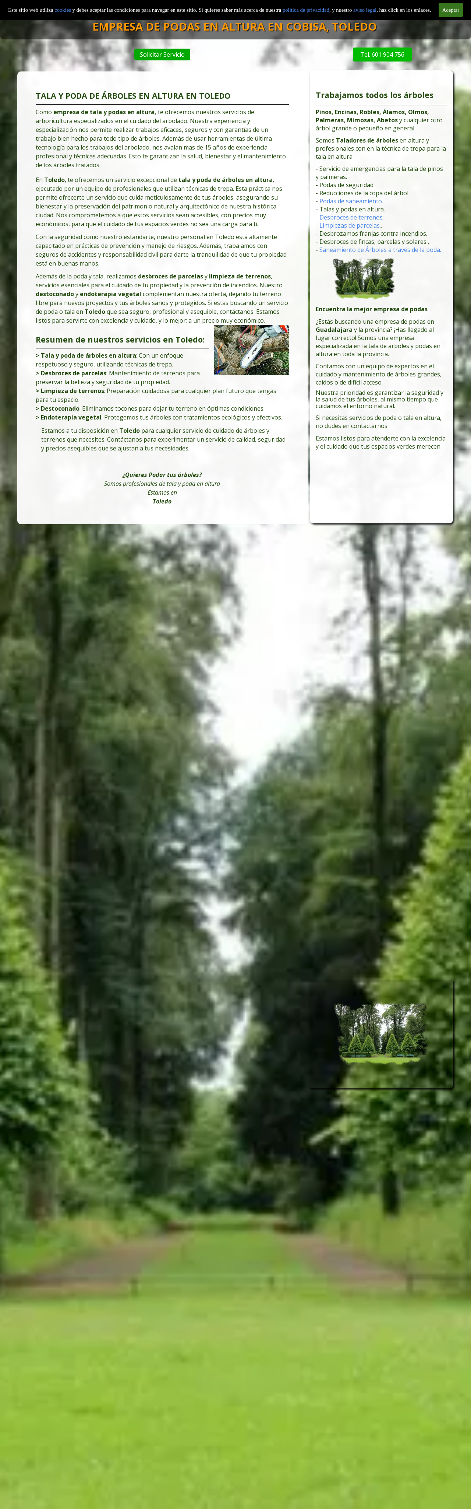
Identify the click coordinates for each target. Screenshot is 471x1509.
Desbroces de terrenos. (353, 221)
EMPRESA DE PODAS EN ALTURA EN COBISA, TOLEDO (262, 26)
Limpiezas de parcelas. (351, 228)
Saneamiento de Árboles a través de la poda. (380, 252)
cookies (63, 10)
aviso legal (364, 10)
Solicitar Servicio (165, 54)
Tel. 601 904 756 (374, 54)
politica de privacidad (306, 10)
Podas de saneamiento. (352, 205)
